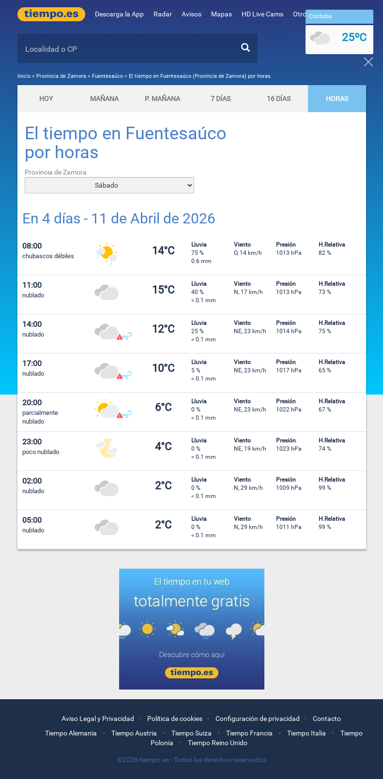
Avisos (191, 14)
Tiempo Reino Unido (217, 743)
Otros (304, 14)
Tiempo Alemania (71, 733)
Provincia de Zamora (62, 76)
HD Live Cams (262, 14)
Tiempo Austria (134, 733)
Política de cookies (174, 718)
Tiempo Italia (306, 733)
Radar (162, 14)
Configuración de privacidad (257, 718)
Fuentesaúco (107, 76)
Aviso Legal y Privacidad (97, 718)
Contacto (327, 718)
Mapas (221, 14)
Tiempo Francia (249, 733)
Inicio (24, 76)
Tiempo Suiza (191, 733)
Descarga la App (119, 14)
